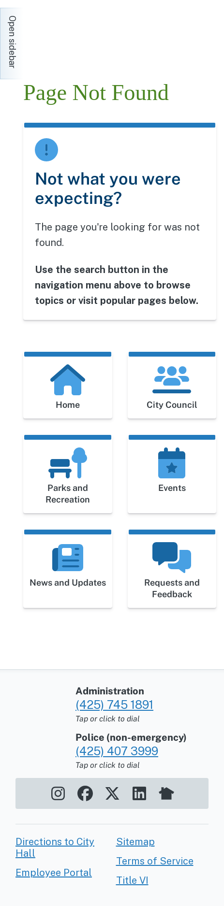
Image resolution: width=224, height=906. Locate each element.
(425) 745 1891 (114, 704)
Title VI (132, 880)
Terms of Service (155, 861)
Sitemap (135, 842)
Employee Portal (53, 872)
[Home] (110, 39)
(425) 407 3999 (116, 751)
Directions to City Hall (54, 847)
